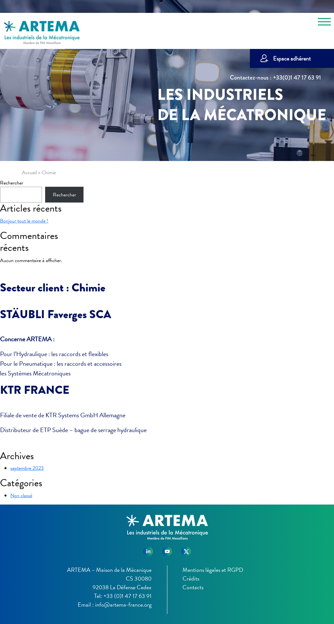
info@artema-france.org (123, 604)
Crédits (190, 578)
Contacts (192, 587)
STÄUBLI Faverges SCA (55, 314)
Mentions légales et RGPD (212, 569)
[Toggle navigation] (324, 23)
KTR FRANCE (34, 390)
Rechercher (11, 183)
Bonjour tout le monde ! (24, 221)
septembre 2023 (27, 468)
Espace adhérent (292, 58)
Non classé (21, 495)
